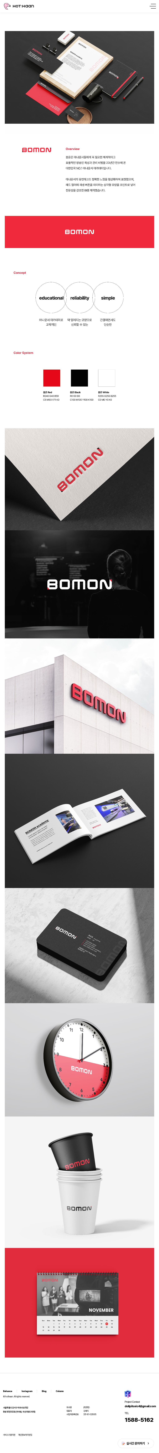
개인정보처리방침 (25, 1435)
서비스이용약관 (9, 1435)
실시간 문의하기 (136, 1443)
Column (60, 1391)
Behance (7, 1391)
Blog (44, 1391)
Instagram (27, 1391)
